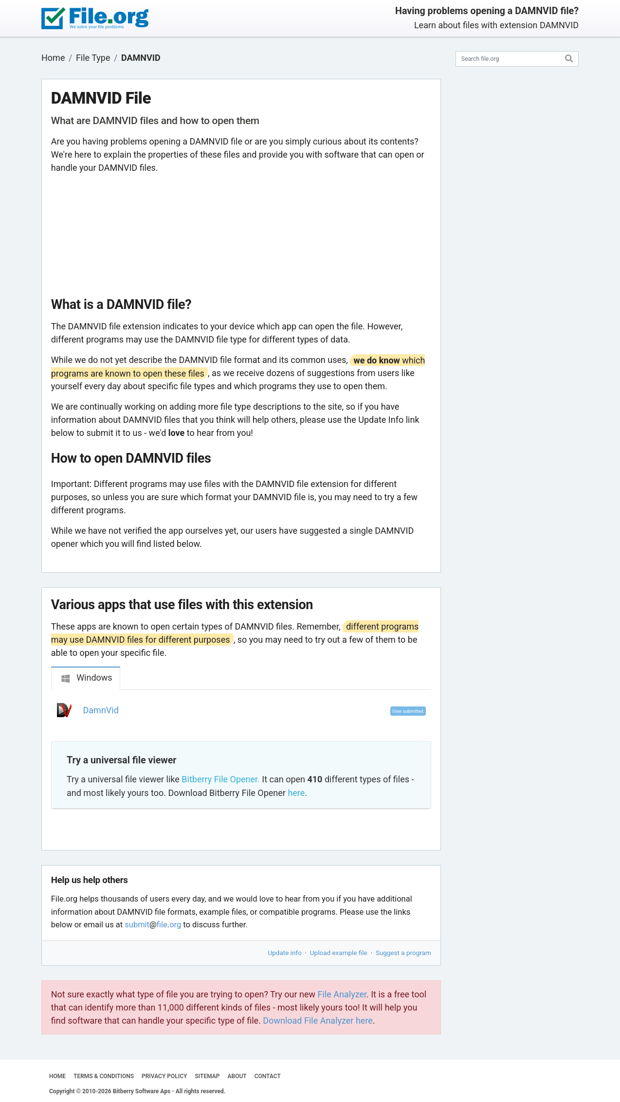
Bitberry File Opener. (220, 779)
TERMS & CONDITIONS (103, 1076)
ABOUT (237, 1076)
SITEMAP (207, 1076)
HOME (57, 1076)
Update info (285, 953)
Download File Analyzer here (318, 1020)
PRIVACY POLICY (164, 1076)
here (296, 793)
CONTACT (268, 1076)
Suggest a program (403, 953)
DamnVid (101, 710)
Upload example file (338, 953)
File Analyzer (342, 994)
